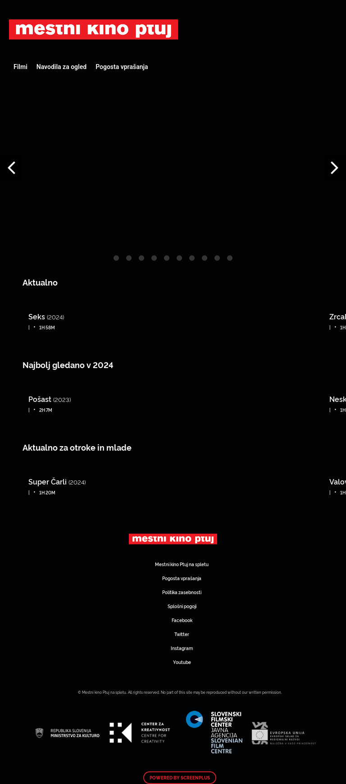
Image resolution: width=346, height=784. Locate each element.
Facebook (182, 620)
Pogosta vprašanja (122, 66)
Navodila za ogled (61, 66)
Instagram (182, 648)
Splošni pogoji (182, 606)
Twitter (181, 634)
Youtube (182, 662)
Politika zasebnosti (181, 592)
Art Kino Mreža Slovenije (93, 29)
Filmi (20, 66)
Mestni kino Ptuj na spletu (182, 564)
